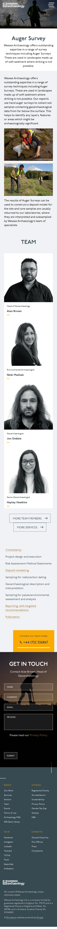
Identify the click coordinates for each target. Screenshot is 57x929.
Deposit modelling (17, 570)
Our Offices (37, 844)
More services (27, 527)
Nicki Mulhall (15, 375)
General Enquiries (40, 840)
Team (6, 806)
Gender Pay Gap (39, 811)
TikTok (7, 858)
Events (7, 811)
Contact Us (37, 834)
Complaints (37, 853)
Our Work (8, 793)
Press (34, 849)
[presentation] (25, 747)
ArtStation (9, 871)
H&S (34, 820)
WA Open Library (12, 824)
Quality (35, 815)
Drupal (40, 920)
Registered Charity (40, 793)
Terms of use (10, 815)
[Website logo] (13, 5)
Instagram (8, 844)
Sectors (7, 802)
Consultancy (13, 550)
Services (8, 797)
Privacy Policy (38, 737)
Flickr (6, 862)
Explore (7, 787)
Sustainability (38, 802)
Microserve (11, 920)
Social (7, 834)
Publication (12, 617)
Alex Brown (14, 311)
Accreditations (38, 797)
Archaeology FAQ (12, 820)
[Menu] (51, 5)
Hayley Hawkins (17, 502)
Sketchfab (8, 866)
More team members (27, 518)
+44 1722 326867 (35, 642)
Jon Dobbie (14, 438)
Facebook (8, 840)
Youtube (8, 853)
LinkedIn (8, 849)
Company (36, 787)
